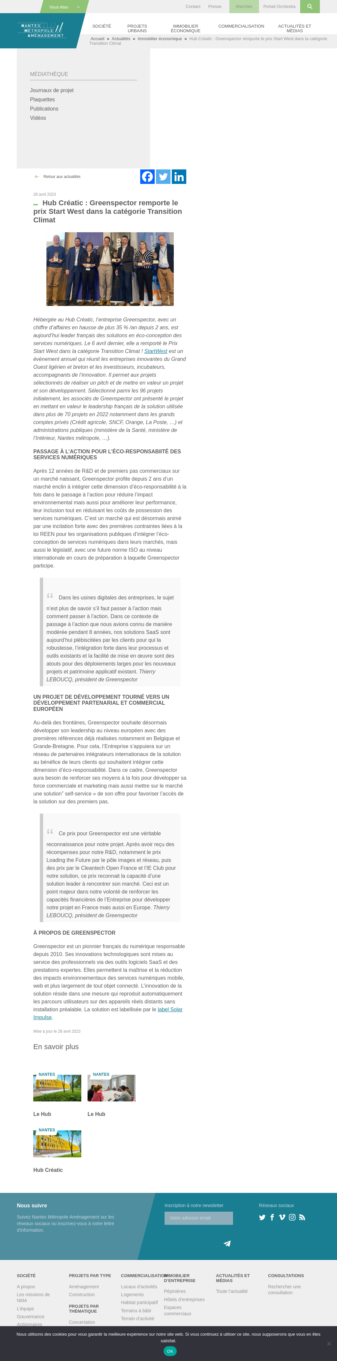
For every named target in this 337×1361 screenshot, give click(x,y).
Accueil (97, 38)
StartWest (156, 351)
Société (101, 26)
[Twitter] (163, 176)
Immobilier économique (185, 28)
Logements (132, 1294)
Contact (193, 6)
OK (170, 1351)
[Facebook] (147, 176)
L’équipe (25, 1308)
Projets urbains (137, 28)
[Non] (328, 1343)
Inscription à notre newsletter (194, 1205)
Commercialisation (241, 26)
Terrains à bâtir (136, 1310)
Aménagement (84, 1286)
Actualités (121, 38)
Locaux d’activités (139, 1286)
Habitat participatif (139, 1302)
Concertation (82, 1322)
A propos (26, 1286)
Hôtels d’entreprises (184, 1299)
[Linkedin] (179, 176)
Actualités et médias (294, 28)
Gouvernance (30, 1316)
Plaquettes (42, 99)
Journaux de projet (52, 90)
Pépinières (175, 1291)
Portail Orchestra (279, 6)
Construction (82, 1294)
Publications (44, 109)
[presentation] (215, 1237)
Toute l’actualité (232, 1291)
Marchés (244, 6)
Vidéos (38, 118)
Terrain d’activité (137, 1318)
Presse (214, 6)
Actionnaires (29, 1324)
